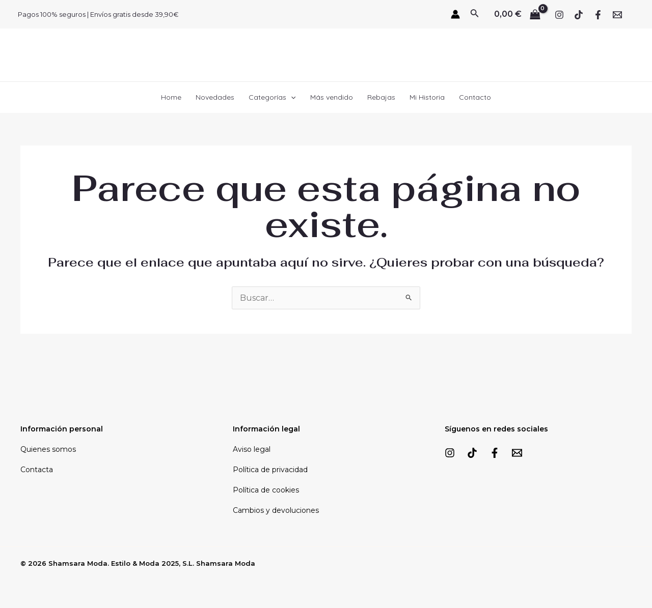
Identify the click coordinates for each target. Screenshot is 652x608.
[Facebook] (598, 14)
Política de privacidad (270, 469)
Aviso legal (251, 449)
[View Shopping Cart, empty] (517, 14)
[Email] (617, 14)
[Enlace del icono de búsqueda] (474, 14)
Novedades (215, 97)
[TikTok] (578, 14)
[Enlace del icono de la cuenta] (455, 14)
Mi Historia (427, 97)
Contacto (475, 97)
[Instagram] (559, 14)
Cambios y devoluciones (276, 510)
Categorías (272, 97)
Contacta (36, 469)
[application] (290, 97)
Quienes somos (48, 449)
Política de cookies (266, 490)
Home (171, 97)
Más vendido (331, 97)
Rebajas (381, 97)
